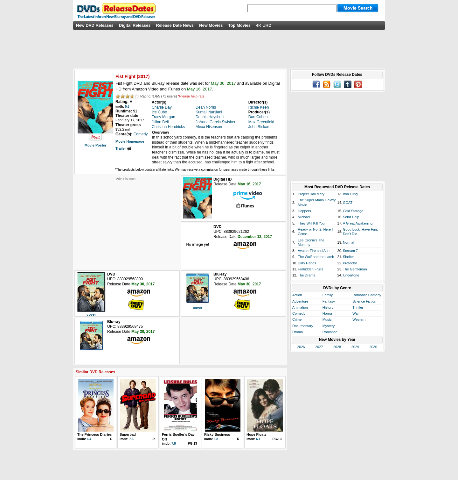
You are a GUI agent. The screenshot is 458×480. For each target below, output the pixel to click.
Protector (350, 263)
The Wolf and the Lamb (316, 257)
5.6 (127, 106)
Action (297, 295)
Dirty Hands (307, 263)
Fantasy (329, 301)
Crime (297, 319)
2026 (301, 347)
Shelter (348, 257)
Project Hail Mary (311, 194)
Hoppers (304, 211)
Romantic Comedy (366, 295)
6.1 (258, 439)
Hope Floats (256, 434)
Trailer (123, 148)
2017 (143, 76)
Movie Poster (95, 145)
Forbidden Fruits (310, 269)
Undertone (351, 275)
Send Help (351, 217)
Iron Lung (350, 194)
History (328, 307)
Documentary (302, 326)
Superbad (128, 434)
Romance (330, 332)
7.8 (173, 443)
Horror (327, 313)
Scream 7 (350, 251)
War (355, 313)
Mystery (329, 326)
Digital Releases (135, 25)
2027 (319, 347)
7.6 (131, 439)
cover (91, 314)
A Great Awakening (357, 223)
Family (328, 295)
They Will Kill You (311, 223)
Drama (297, 332)
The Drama (306, 275)
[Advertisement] (126, 221)
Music (327, 319)
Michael (304, 217)
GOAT (347, 202)
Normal (348, 242)
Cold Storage (353, 211)
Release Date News (175, 25)
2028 (337, 347)
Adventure (300, 301)
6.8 (216, 439)
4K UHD (263, 25)
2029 (355, 347)
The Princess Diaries (94, 434)
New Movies (211, 25)
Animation (300, 307)
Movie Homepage (129, 141)
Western (358, 319)
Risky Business (217, 434)
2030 (373, 347)
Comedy (298, 313)
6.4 (89, 439)
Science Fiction (364, 301)
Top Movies (239, 25)
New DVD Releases (95, 25)
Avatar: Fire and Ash (313, 251)
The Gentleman (355, 269)
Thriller (357, 307)
